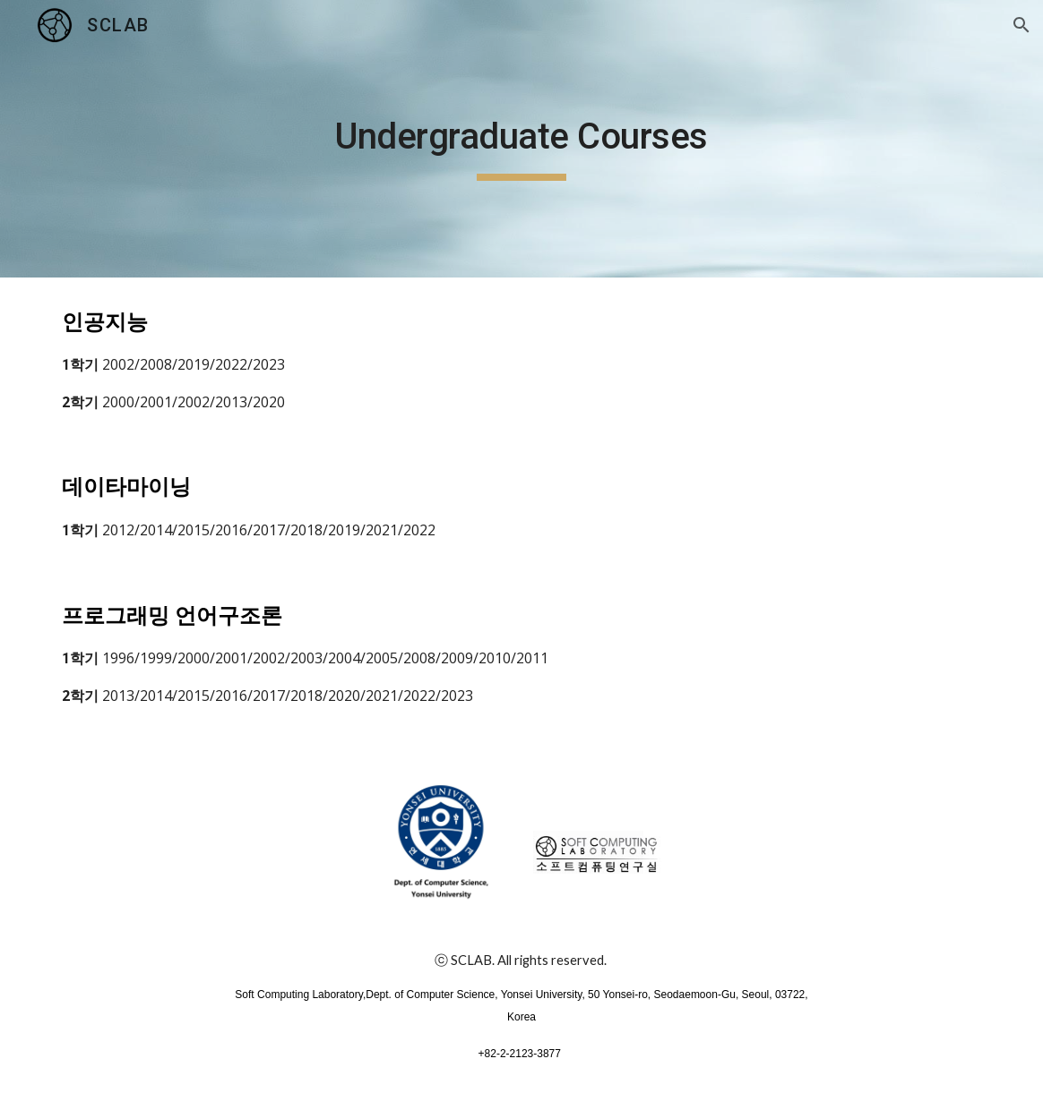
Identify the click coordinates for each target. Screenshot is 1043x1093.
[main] (521, 139)
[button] (1021, 25)
